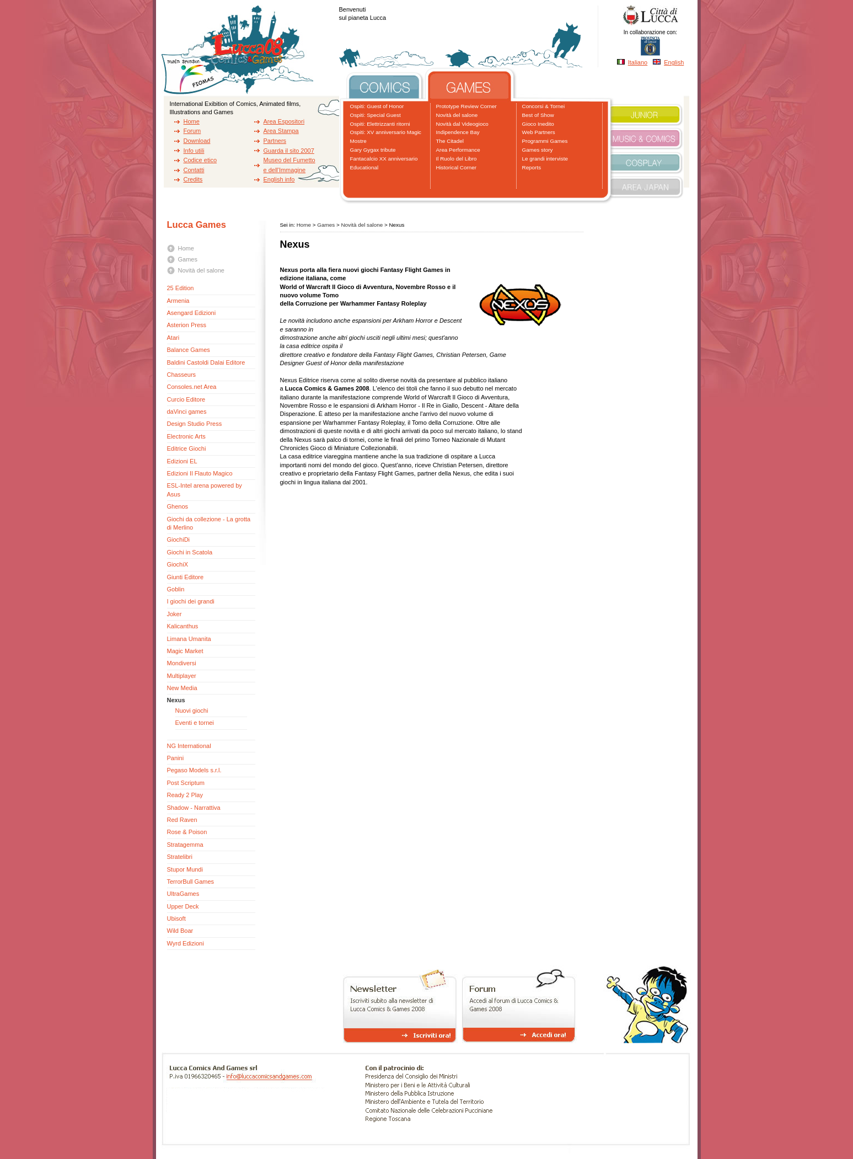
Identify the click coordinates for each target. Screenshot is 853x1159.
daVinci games (187, 411)
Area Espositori (284, 121)
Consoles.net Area (192, 386)
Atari (173, 337)
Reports (531, 167)
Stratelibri (179, 856)
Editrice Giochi (186, 448)
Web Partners (538, 132)
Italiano (637, 62)
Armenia (178, 300)
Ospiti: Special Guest (375, 115)
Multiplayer (181, 675)
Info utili (194, 150)
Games (187, 259)
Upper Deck (183, 906)
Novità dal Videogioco (462, 124)
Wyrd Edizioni (185, 943)
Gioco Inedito (538, 124)
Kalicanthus (183, 626)
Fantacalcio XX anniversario (384, 159)
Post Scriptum (186, 782)
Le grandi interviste (545, 159)
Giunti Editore (185, 577)
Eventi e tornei (194, 722)
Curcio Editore (186, 399)
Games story (537, 150)
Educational (364, 167)
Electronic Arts (186, 436)
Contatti (194, 170)
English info (279, 179)
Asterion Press (187, 325)
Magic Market (185, 651)
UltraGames (183, 893)
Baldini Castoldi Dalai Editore (206, 362)
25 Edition (180, 288)
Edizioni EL (182, 461)
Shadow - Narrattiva (194, 807)
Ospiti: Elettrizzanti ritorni (380, 124)
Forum (192, 130)
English (674, 62)
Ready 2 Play (185, 795)
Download (197, 140)
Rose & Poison (187, 832)
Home (192, 121)
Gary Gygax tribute (373, 150)
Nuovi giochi (191, 710)
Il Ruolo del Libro (456, 159)
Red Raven (182, 819)
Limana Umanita (189, 638)
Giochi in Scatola (190, 552)
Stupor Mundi (185, 869)
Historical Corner (456, 167)
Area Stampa (281, 130)
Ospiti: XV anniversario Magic (386, 132)
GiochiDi (178, 539)
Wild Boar (180, 930)
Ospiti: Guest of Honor (377, 106)
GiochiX (178, 564)
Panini (175, 758)
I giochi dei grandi (190, 601)
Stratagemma (185, 844)
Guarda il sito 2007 (289, 150)
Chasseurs (181, 374)
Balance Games (188, 349)
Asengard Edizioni (191, 312)
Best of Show (538, 115)
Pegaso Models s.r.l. (194, 770)
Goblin (176, 589)
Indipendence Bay (458, 132)
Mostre (358, 141)
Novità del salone (457, 115)
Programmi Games (545, 141)
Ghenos (178, 506)
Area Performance (458, 150)
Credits (193, 179)
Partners (275, 140)
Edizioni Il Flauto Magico (200, 473)
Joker (174, 614)
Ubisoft (176, 918)
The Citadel (450, 141)
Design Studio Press (194, 423)
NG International (189, 746)
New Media (182, 688)
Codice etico (200, 160)
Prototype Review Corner (466, 106)
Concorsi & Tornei (543, 106)
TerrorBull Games (190, 881)
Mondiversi (181, 663)
